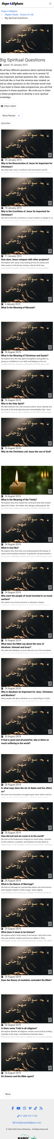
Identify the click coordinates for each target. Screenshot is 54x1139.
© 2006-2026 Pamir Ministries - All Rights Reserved (27, 1129)
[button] (50, 3)
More (8, 1094)
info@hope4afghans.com (27, 1122)
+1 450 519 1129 (27, 1116)
